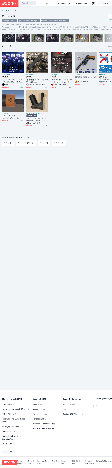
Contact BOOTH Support (73, 414)
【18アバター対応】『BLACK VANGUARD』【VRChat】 (12, 81)
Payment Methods (40, 414)
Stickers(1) (44, 143)
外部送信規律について (76, 462)
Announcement (69, 404)
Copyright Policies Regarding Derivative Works (13, 437)
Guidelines (55, 461)
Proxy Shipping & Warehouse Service (13, 420)
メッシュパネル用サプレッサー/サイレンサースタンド (36, 120)
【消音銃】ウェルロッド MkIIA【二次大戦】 (37, 81)
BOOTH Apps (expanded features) (15, 409)
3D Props (29, 75)
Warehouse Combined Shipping (45, 424)
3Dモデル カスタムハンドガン (85, 78)
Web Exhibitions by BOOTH (43, 429)
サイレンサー (15, 10)
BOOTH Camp (8, 444)
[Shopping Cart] (93, 3)
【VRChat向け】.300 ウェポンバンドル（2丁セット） (61, 81)
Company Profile (20, 462)
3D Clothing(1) (59, 143)
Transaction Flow (39, 419)
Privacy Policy (63, 462)
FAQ (65, 409)
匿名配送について (9, 414)
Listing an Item (8, 404)
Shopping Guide (39, 409)
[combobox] (28, 3)
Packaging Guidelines (10, 426)
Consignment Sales (9, 431)
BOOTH (4, 10)
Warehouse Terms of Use (43, 462)
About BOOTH (64, 3)
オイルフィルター (8, 116)
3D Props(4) (8, 143)
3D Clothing (6, 75)
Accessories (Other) (33, 113)
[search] (33, 3)
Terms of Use (31, 462)
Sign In (48, 3)
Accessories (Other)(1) (26, 143)
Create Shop (81, 3)
